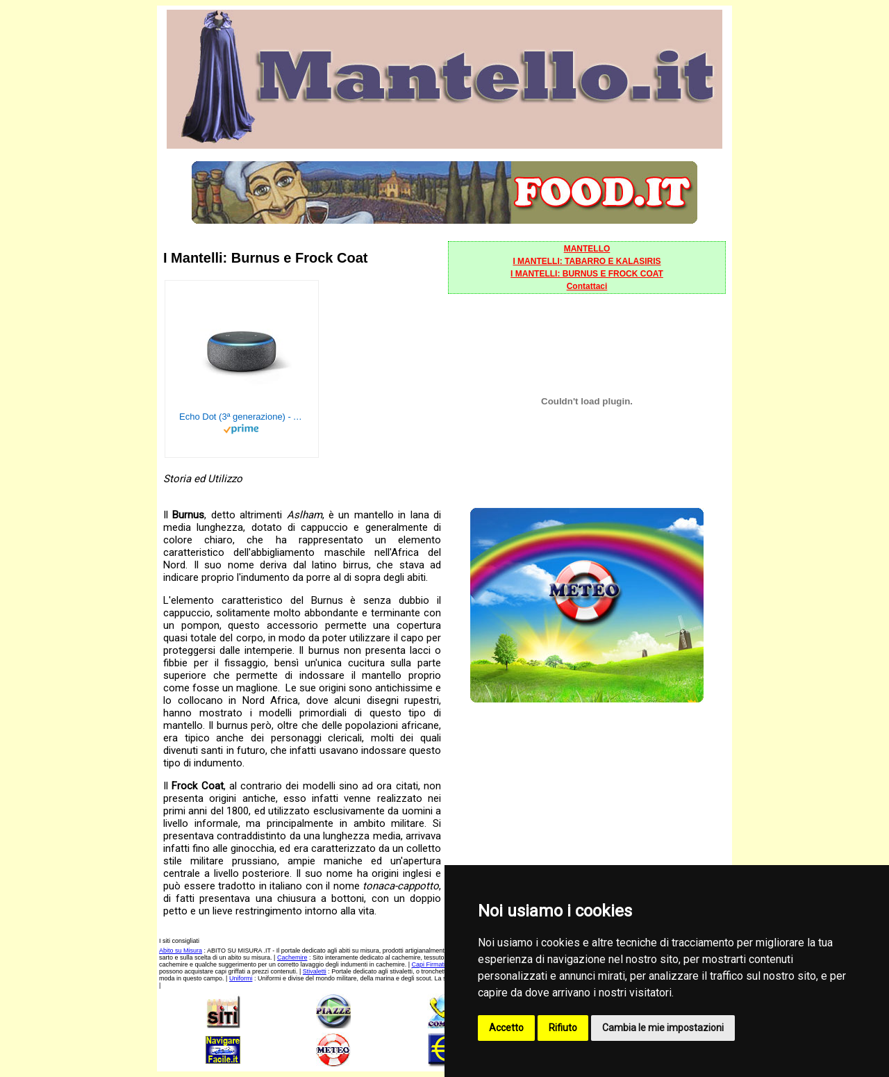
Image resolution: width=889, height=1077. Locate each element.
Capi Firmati (429, 964)
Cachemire (292, 957)
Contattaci (587, 286)
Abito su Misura (180, 950)
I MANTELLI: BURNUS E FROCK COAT (586, 274)
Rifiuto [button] (563, 1027)
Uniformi (241, 978)
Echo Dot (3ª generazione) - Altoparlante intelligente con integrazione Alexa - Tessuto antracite (241, 416)
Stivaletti (314, 971)
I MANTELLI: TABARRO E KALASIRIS (586, 261)
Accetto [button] (506, 1027)
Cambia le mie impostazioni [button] (663, 1027)
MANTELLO (587, 249)
